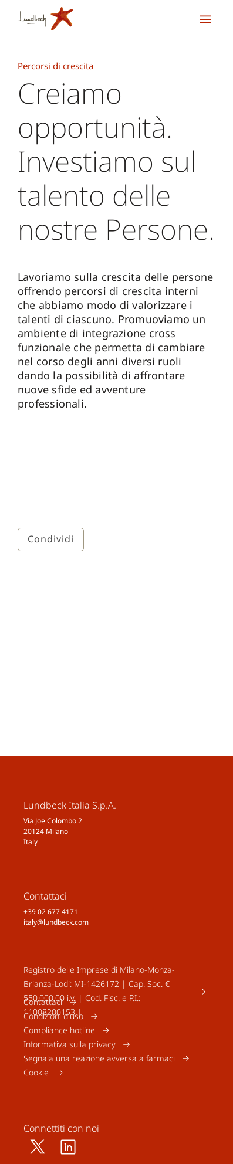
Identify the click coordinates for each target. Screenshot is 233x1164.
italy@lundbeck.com (56, 922)
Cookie (36, 1072)
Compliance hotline (59, 1030)
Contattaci (42, 1002)
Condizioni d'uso (53, 1016)
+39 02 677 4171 (50, 912)
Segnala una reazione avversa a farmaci (99, 1058)
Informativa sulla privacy (69, 1044)
